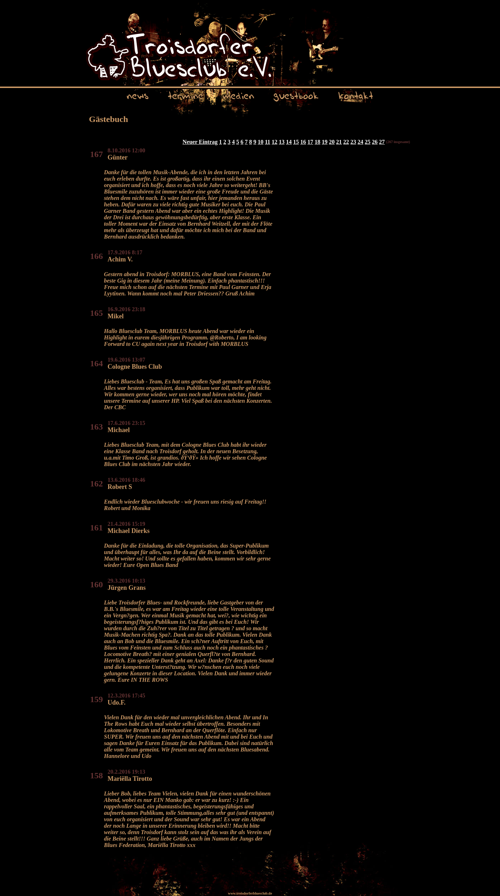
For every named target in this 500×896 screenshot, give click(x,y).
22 (346, 142)
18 (317, 142)
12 (274, 142)
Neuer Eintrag (200, 142)
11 (267, 142)
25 (367, 142)
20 (332, 142)
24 (360, 142)
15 (296, 142)
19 (324, 142)
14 (289, 142)
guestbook (296, 94)
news (138, 94)
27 (382, 142)
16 (303, 142)
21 (339, 142)
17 (310, 142)
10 (260, 142)
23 (353, 142)
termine (185, 94)
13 (282, 142)
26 (375, 142)
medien (238, 94)
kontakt (355, 94)
